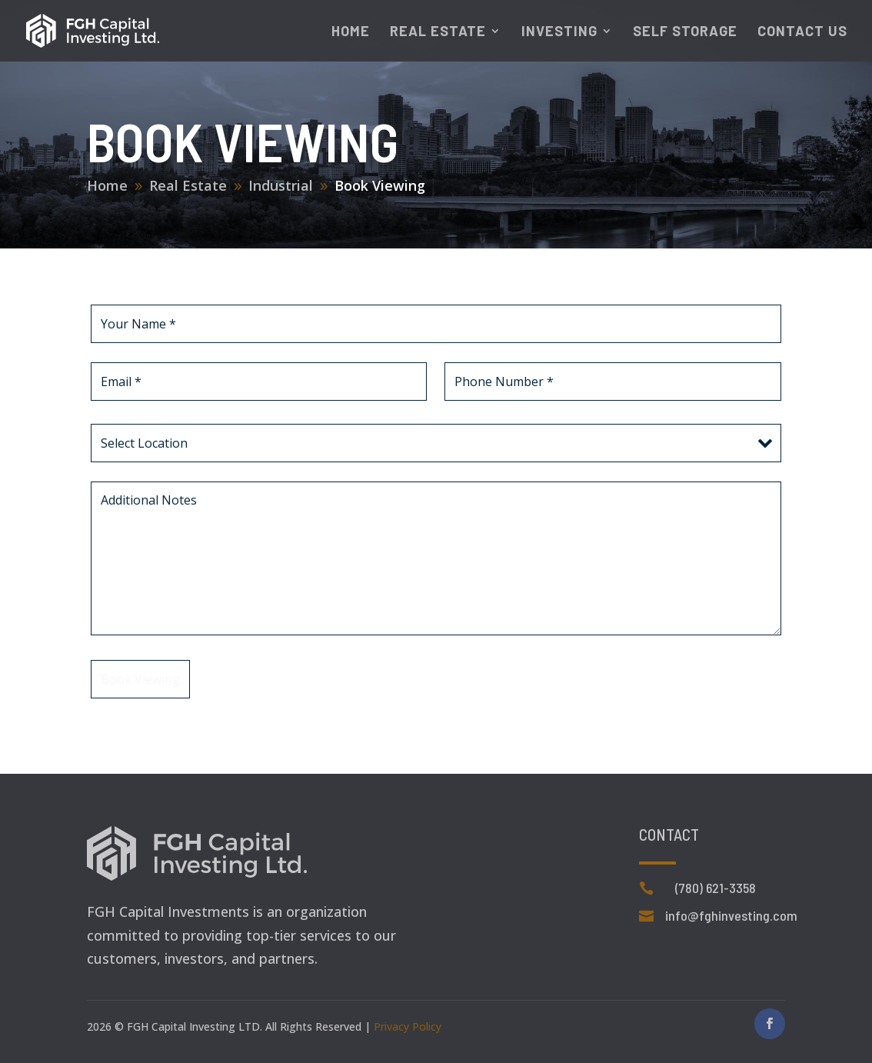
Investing (559, 32)
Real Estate (438, 32)
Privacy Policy (407, 1026)
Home (350, 32)
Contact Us (802, 32)
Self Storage (685, 32)
